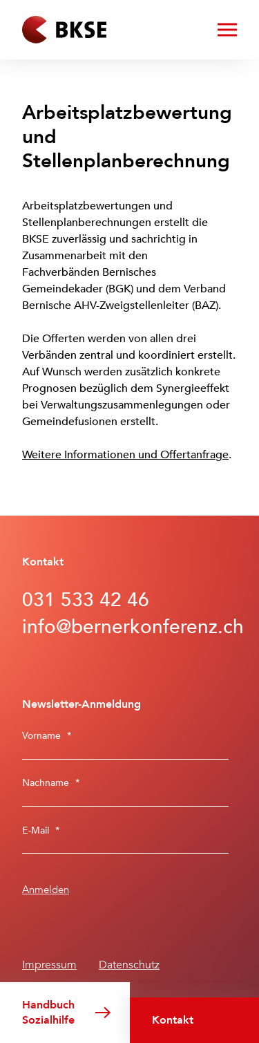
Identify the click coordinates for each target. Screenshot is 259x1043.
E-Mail (41, 830)
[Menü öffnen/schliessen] (227, 29)
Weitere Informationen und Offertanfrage (125, 454)
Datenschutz (129, 964)
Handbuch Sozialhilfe (48, 1012)
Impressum (49, 964)
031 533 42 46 (85, 600)
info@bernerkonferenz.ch (129, 627)
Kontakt (172, 1020)
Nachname (51, 782)
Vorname (47, 735)
